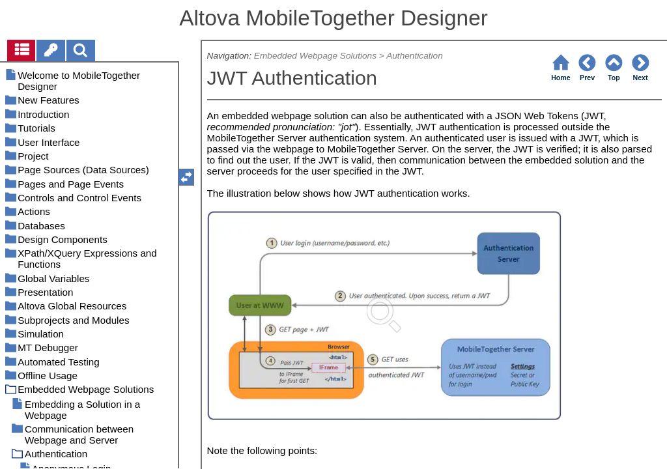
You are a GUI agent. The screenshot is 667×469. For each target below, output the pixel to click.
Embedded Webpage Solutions (315, 56)
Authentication (414, 56)
